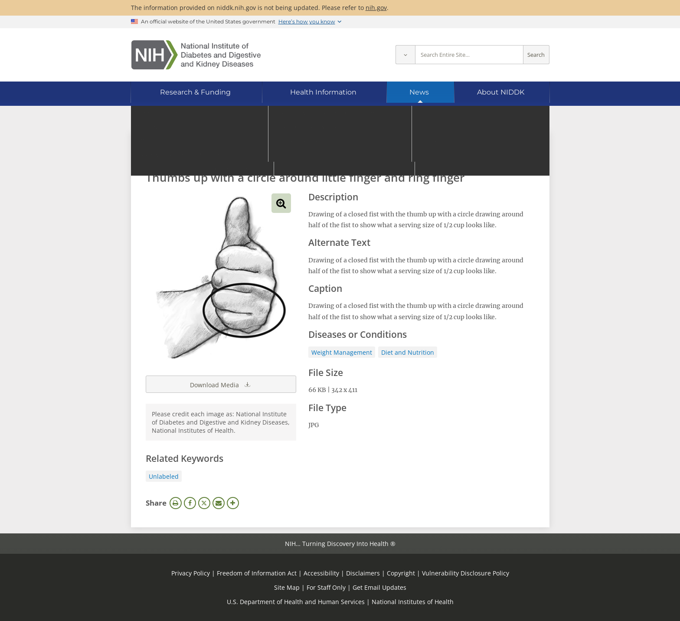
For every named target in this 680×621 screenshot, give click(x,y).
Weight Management (341, 352)
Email (218, 503)
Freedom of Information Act (257, 573)
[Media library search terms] (327, 153)
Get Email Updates (379, 587)
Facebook (190, 503)
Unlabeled (164, 476)
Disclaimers (363, 573)
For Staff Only (326, 587)
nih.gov (376, 7)
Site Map (287, 587)
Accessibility (321, 573)
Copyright (401, 573)
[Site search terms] (469, 55)
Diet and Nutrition (407, 352)
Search (536, 55)
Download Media (221, 384)
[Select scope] (405, 55)
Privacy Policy (190, 573)
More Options (233, 503)
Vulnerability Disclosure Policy (465, 573)
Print (176, 503)
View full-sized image (281, 203)
